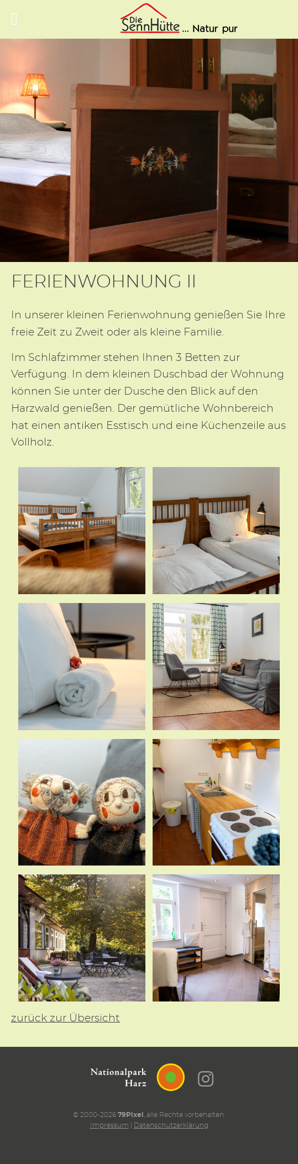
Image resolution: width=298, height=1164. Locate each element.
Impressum (109, 1125)
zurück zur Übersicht (65, 1018)
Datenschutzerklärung (171, 1125)
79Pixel (131, 1114)
